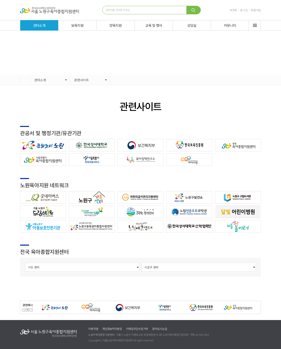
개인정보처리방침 (112, 328)
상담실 (191, 25)
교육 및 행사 (153, 25)
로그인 (244, 10)
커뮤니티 (230, 25)
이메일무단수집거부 (137, 328)
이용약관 (93, 328)
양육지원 (115, 25)
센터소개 (39, 25)
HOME (233, 10)
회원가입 (256, 10)
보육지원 (77, 25)
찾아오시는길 (159, 328)
